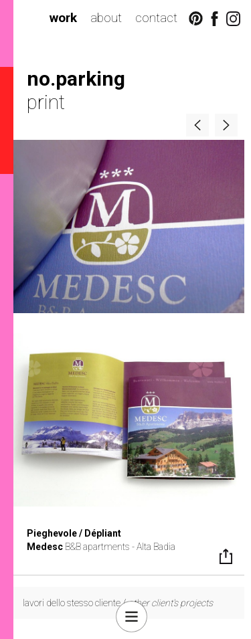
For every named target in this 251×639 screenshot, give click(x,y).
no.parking (76, 78)
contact (156, 17)
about (106, 17)
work (63, 17)
